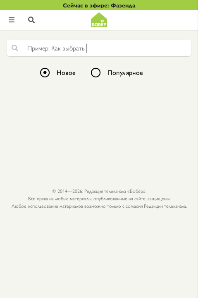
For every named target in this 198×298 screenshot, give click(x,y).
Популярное (125, 72)
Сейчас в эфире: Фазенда (99, 5)
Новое (66, 72)
